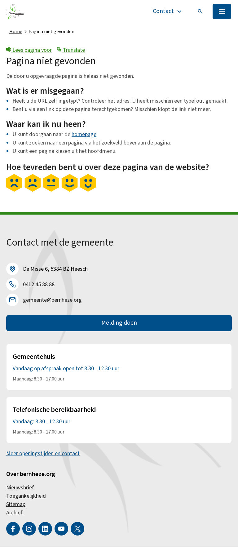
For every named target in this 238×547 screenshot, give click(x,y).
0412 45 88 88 (39, 284)
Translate (71, 50)
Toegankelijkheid (26, 496)
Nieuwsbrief (20, 488)
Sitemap (15, 505)
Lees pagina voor (29, 50)
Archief (14, 513)
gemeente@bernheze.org (52, 300)
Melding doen (119, 323)
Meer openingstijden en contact (43, 454)
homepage (84, 134)
